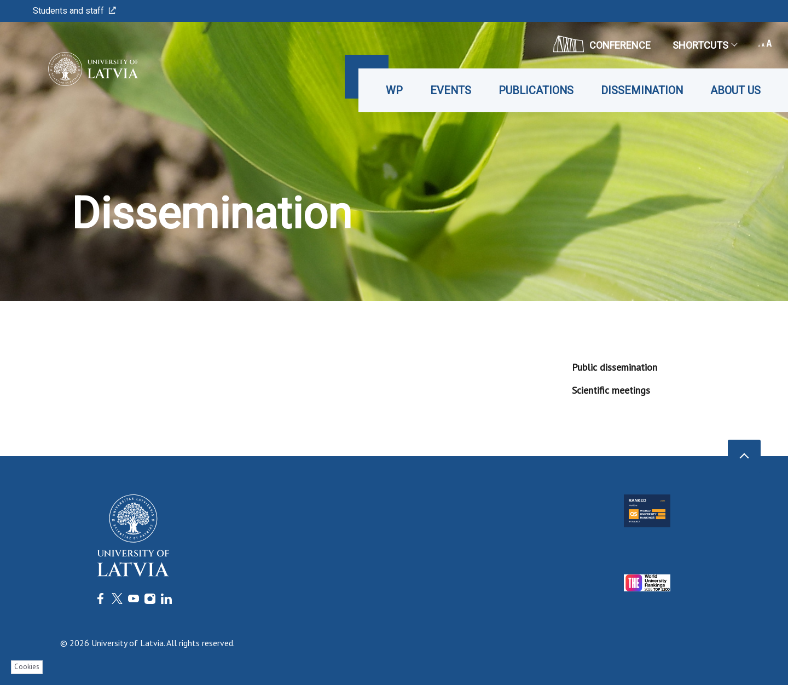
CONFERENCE (602, 43)
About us (735, 90)
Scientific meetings (611, 390)
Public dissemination (614, 367)
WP (394, 90)
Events (450, 90)
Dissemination (642, 90)
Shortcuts (705, 45)
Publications (536, 90)
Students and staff (74, 10)
